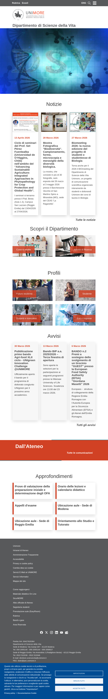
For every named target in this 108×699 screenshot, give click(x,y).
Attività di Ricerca (75, 247)
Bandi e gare (18, 620)
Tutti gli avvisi (85, 425)
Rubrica (16, 3)
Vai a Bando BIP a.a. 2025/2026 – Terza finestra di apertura (54, 381)
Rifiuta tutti (79, 681)
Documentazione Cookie (27, 693)
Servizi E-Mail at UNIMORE (25, 572)
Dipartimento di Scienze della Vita (44, 25)
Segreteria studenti (21, 607)
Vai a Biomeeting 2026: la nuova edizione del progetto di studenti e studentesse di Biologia (82, 164)
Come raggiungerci (21, 589)
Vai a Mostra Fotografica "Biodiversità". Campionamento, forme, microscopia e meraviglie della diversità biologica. (54, 164)
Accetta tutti (79, 689)
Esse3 (25, 3)
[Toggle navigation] (94, 3)
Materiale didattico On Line (24, 594)
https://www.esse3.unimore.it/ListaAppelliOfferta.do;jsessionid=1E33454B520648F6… (33, 508)
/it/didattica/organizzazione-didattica (76, 491)
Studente (75, 291)
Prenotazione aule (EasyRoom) (26, 611)
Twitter (46, 632)
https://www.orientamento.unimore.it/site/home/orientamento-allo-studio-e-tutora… (76, 523)
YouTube (61, 632)
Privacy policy (9, 693)
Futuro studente (33, 291)
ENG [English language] (83, 3)
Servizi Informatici (20, 577)
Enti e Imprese (75, 316)
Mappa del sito (19, 581)
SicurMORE (18, 598)
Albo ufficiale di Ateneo (23, 603)
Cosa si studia (33, 247)
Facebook (41, 632)
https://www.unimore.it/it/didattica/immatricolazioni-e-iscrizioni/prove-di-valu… (33, 491)
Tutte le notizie (85, 219)
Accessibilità (18, 559)
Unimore (16, 546)
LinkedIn (56, 632)
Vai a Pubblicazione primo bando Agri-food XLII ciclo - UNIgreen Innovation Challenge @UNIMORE (25, 381)
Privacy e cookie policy (23, 563)
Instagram (51, 632)
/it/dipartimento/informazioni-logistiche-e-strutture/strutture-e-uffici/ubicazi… (76, 508)
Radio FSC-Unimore (66, 632)
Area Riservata (19, 625)
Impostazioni (79, 673)
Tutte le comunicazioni (80, 452)
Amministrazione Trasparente (26, 555)
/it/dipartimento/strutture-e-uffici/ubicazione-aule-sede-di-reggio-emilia (33, 523)
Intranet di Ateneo (20, 550)
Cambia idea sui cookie (23, 568)
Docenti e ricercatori (33, 316)
